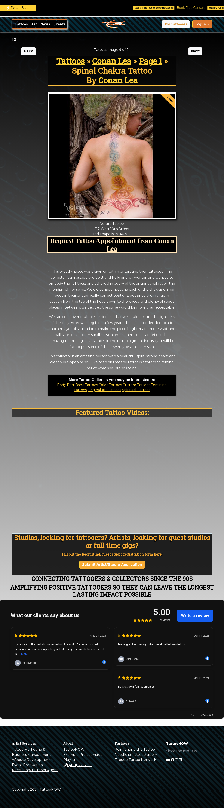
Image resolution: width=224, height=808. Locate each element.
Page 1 (150, 60)
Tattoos (21, 24)
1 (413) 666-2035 (77, 765)
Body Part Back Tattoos (77, 385)
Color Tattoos (110, 385)
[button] (176, 24)
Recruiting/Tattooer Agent (35, 770)
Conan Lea (111, 60)
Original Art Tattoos (104, 390)
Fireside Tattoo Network (135, 760)
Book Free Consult (194, 8)
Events (59, 24)
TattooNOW (74, 749)
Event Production (27, 765)
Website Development (31, 760)
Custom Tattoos (136, 385)
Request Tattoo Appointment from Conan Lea (112, 244)
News (45, 24)
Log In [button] (201, 24)
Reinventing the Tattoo (135, 749)
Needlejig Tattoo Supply (136, 755)
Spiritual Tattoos (136, 390)
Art (34, 24)
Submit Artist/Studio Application (112, 565)
